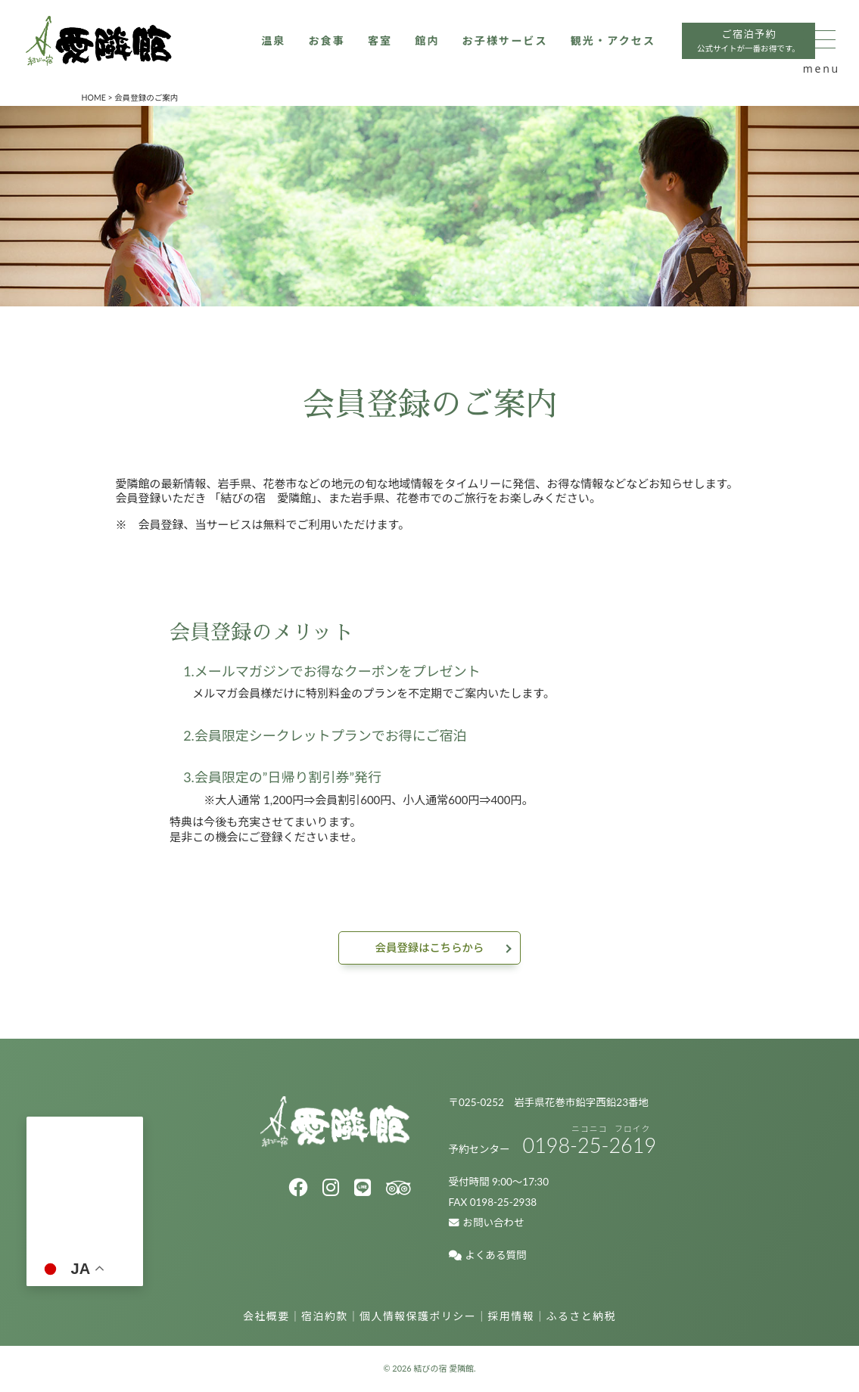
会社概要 (266, 1316)
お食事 (110, 98)
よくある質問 (488, 1257)
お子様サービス (295, 98)
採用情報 (511, 1316)
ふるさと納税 (581, 1316)
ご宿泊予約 (552, 100)
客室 (165, 98)
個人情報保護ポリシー (417, 1316)
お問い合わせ (486, 1224)
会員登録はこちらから (429, 948)
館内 (214, 98)
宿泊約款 (324, 1316)
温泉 (55, 98)
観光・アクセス (409, 98)
